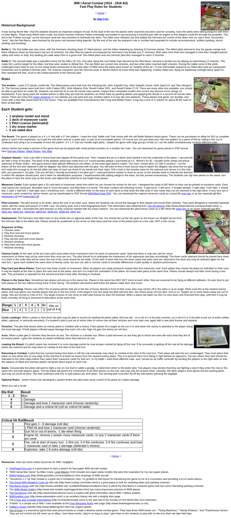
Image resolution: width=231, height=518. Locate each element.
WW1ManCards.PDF (99, 193)
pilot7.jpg (75, 211)
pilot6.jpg (64, 211)
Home (101, 13)
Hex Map (47, 151)
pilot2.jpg (18, 211)
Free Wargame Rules (81, 503)
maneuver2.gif (31, 196)
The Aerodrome (156, 205)
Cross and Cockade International (33, 499)
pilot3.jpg (30, 211)
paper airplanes (42, 97)
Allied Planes (33, 151)
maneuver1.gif (9, 196)
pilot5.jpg (52, 211)
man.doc (186, 193)
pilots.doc (181, 208)
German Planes (16, 151)
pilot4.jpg (41, 211)
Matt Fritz (103, 19)
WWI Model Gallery (25, 489)
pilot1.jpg (7, 211)
